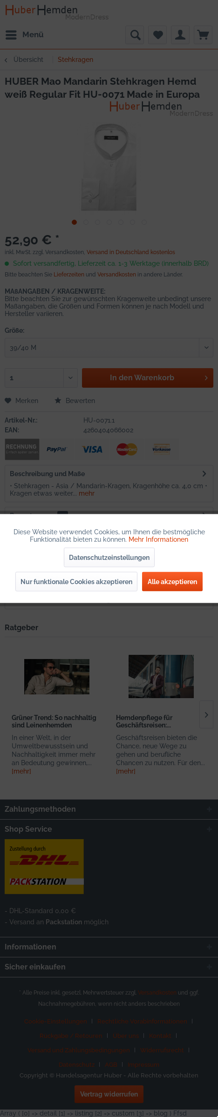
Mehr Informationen (158, 539)
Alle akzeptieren (172, 581)
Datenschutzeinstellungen (109, 557)
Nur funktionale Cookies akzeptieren (76, 581)
